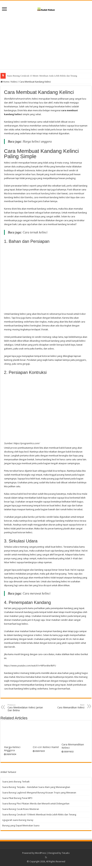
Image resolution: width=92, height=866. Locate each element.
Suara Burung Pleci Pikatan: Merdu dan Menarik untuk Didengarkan (35, 803)
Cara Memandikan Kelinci (66, 706)
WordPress (40, 853)
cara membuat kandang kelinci (41, 193)
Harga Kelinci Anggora (12, 749)
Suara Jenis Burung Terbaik (15, 781)
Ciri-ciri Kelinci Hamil (46, 747)
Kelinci (14, 81)
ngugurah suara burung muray (17, 820)
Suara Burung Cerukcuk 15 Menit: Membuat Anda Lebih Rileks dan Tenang (39, 814)
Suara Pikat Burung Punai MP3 (17, 798)
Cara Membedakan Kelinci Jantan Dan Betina (26, 708)
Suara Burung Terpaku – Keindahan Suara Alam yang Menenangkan (36, 787)
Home (5, 81)
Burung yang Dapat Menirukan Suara (20, 825)
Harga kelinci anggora (37, 141)
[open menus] (4, 9)
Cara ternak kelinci (35, 232)
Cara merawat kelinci (37, 593)
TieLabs (66, 853)
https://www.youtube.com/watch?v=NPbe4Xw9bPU (30, 665)
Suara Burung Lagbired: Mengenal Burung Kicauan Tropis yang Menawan (39, 792)
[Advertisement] (46, 39)
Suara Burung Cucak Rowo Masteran (24, 75)
